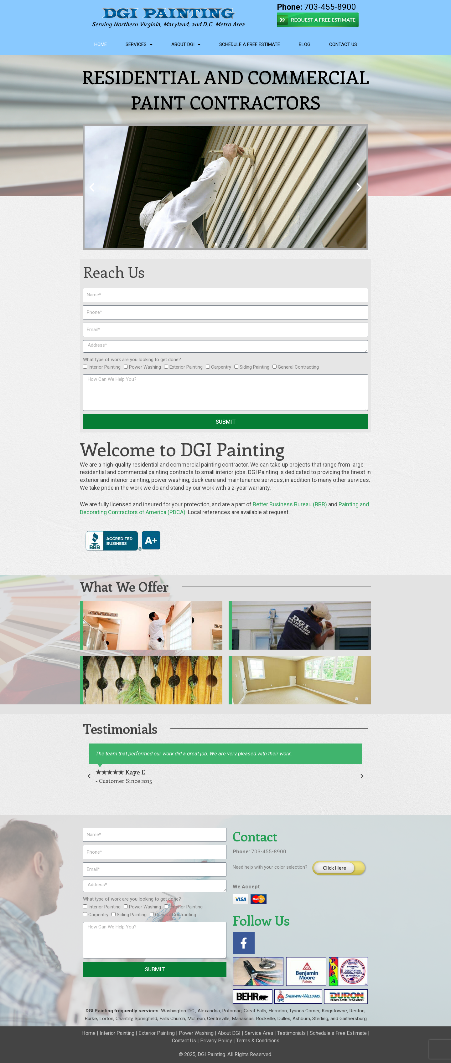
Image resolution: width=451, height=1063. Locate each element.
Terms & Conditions (257, 1041)
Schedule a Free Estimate (249, 44)
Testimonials (291, 1033)
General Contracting (298, 367)
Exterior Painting (186, 367)
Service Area (259, 1033)
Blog (304, 44)
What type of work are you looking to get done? (132, 359)
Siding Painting (254, 367)
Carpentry (221, 367)
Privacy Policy (216, 1041)
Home (100, 44)
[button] (91, 187)
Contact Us (343, 44)
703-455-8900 (316, 7)
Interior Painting (104, 367)
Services (139, 44)
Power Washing (145, 367)
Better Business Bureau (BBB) (290, 504)
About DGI (185, 44)
